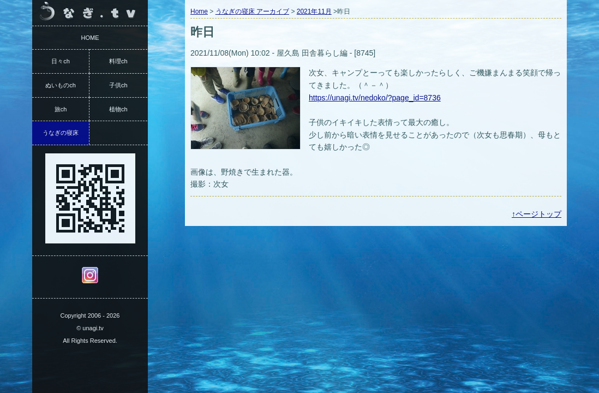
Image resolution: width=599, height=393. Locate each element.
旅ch (61, 109)
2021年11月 (314, 11)
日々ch (60, 61)
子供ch (118, 85)
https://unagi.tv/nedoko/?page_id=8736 (375, 97)
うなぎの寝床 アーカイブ (252, 11)
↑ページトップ (536, 214)
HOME (90, 37)
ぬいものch (60, 85)
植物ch (118, 109)
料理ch (118, 61)
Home (199, 11)
